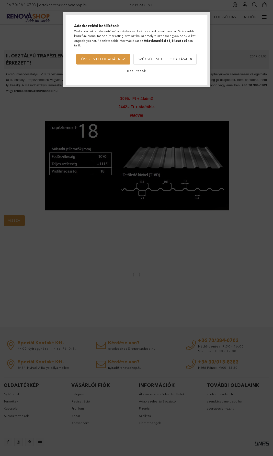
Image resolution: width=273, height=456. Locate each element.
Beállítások (136, 71)
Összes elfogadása (100, 59)
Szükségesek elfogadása (163, 59)
